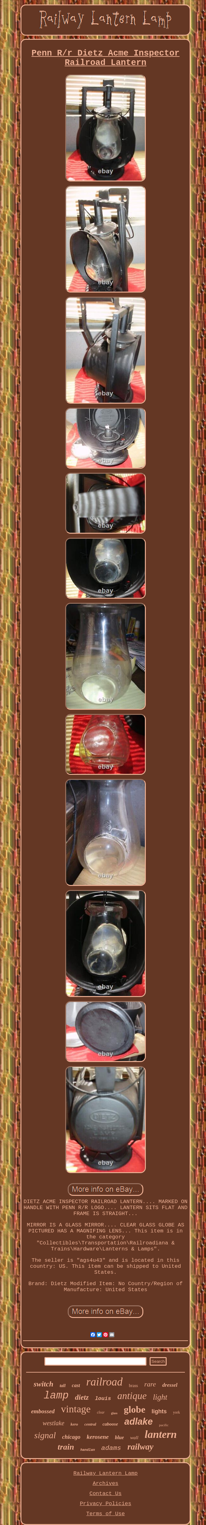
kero (74, 1424)
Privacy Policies (105, 1504)
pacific (164, 1425)
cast (76, 1385)
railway (140, 1446)
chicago (71, 1437)
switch (44, 1384)
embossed (43, 1411)
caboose (110, 1424)
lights (159, 1411)
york (176, 1412)
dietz (82, 1397)
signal (45, 1435)
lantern (161, 1434)
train (66, 1446)
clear (101, 1412)
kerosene (98, 1436)
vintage (76, 1409)
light (160, 1397)
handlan (87, 1450)
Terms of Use (105, 1514)
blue (119, 1437)
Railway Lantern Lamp (105, 1473)
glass (114, 1413)
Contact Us (105, 1494)
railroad (104, 1382)
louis (103, 1399)
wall (134, 1437)
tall (63, 1385)
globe (134, 1409)
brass (133, 1385)
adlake (138, 1421)
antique (131, 1395)
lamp (56, 1396)
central (90, 1424)
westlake (53, 1423)
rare (150, 1384)
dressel (169, 1385)
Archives (105, 1483)
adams (111, 1448)
